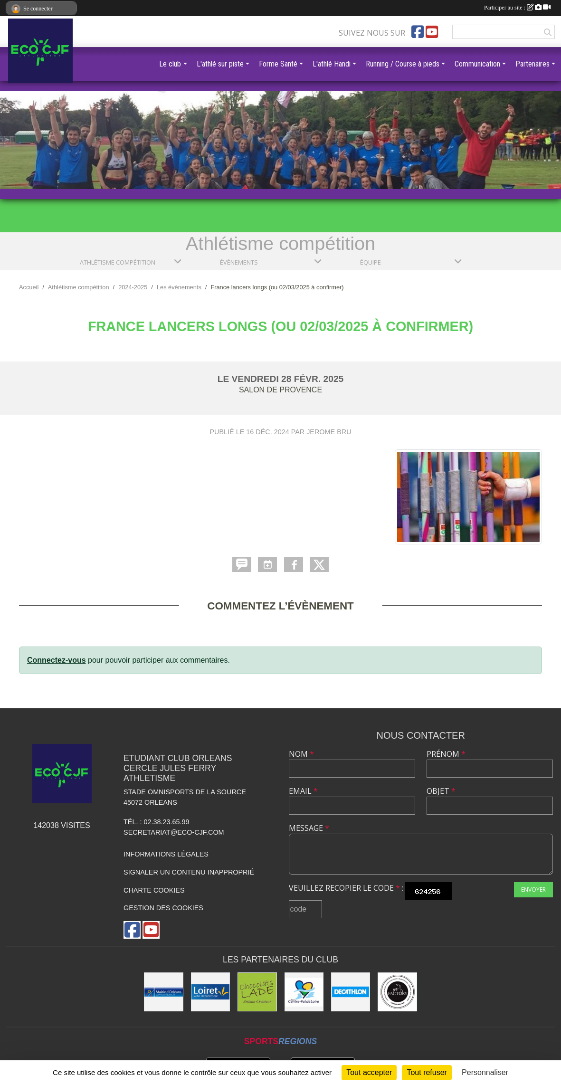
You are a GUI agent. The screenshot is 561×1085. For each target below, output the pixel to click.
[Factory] (397, 991)
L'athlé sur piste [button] (220, 63)
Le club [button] (170, 63)
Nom (301, 754)
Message (309, 828)
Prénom (446, 754)
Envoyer (533, 889)
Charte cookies (154, 890)
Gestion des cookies (163, 908)
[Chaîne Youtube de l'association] (432, 32)
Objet (441, 791)
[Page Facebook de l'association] (417, 32)
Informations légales (166, 854)
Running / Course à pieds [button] (402, 63)
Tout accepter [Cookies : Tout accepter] (369, 1072)
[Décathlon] (350, 991)
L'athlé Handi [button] (332, 63)
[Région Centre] (304, 991)
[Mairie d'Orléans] (163, 991)
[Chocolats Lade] (257, 991)
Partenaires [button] (532, 63)
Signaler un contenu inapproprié (189, 872)
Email (303, 791)
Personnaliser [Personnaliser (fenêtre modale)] (485, 1072)
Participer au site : (517, 7)
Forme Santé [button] (278, 63)
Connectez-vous (56, 660)
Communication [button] (477, 63)
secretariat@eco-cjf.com (174, 832)
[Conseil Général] (210, 991)
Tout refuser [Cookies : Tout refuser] (427, 1072)
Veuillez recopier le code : (346, 888)
